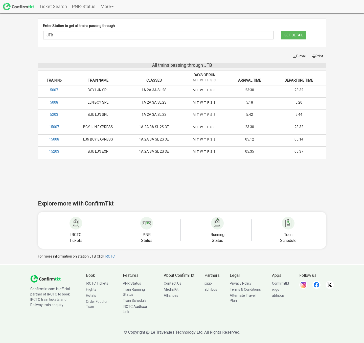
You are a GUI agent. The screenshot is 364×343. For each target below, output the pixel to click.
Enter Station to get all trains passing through (79, 26)
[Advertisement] (182, 183)
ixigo (208, 283)
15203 (54, 151)
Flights (91, 289)
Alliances (171, 295)
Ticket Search (53, 6)
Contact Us (172, 283)
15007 (54, 127)
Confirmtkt (280, 283)
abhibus (210, 289)
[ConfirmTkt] (45, 278)
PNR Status (132, 283)
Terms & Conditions (245, 289)
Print (317, 56)
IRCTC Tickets (97, 283)
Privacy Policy (241, 283)
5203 (54, 114)
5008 (54, 102)
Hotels (91, 295)
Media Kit (171, 289)
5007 (54, 90)
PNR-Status (84, 6)
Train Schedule (135, 301)
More (107, 6)
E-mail (299, 56)
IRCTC (110, 256)
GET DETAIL (293, 35)
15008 (54, 139)
